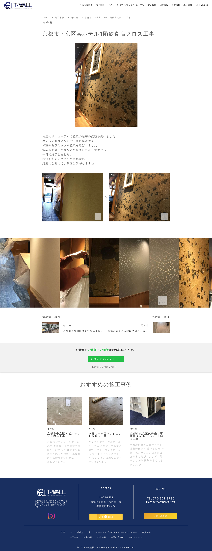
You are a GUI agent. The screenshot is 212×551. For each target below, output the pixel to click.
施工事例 (59, 17)
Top (46, 17)
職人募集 (146, 532)
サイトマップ (135, 537)
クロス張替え (76, 532)
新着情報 (87, 537)
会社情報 (101, 537)
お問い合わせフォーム (106, 359)
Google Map (106, 516)
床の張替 (100, 5)
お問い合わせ (160, 516)
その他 (74, 17)
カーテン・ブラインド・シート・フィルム (116, 532)
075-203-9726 (164, 498)
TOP (63, 532)
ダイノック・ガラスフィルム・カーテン (126, 5)
